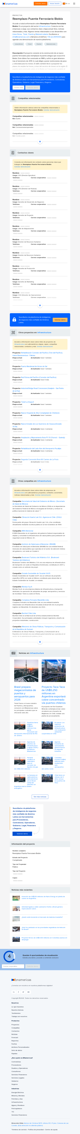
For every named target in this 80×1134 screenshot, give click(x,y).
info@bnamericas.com (21, 37)
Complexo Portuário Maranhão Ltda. (35, 600)
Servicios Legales (18, 1078)
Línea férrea (17, 34)
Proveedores (16, 1065)
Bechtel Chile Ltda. (29, 613)
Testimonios (16, 1013)
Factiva (14, 1044)
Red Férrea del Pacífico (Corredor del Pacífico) (38, 377)
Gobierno (15, 1081)
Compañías (16, 1028)
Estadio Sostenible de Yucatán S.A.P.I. (36, 573)
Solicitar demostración (52, 110)
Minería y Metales (18, 1096)
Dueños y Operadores (20, 1068)
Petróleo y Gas (17, 1099)
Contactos (15, 1031)
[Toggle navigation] (74, 3)
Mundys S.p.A (27, 587)
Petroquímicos (17, 1108)
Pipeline (14, 1053)
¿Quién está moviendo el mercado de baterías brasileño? (42, 917)
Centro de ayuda (51, 1129)
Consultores (16, 1071)
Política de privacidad (36, 1129)
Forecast (15, 1037)
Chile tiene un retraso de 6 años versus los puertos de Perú (60, 778)
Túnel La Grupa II (27, 402)
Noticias (14, 1034)
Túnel (25, 34)
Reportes (15, 1041)
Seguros (15, 1084)
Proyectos (15, 1024)
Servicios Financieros (19, 1074)
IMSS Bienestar (27, 531)
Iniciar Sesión (55, 3)
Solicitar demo (40, 3)
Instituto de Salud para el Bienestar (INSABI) (39, 544)
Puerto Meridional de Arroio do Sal (34, 366)
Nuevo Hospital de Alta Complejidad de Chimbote (40, 413)
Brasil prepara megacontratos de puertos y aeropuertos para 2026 (25, 693)
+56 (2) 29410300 (54, 37)
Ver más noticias (40, 797)
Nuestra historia (17, 1010)
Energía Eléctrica (18, 1092)
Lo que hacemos (18, 1007)
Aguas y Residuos (18, 1105)
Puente (31, 34)
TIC (13, 1112)
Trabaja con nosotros (19, 1016)
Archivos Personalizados (20, 1047)
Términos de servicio (19, 1129)
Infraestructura (44, 26)
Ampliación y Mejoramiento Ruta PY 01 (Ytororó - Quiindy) (43, 437)
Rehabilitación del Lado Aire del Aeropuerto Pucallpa (41, 448)
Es (65, 4)
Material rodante (42, 34)
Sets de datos (17, 1050)
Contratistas (16, 1062)
